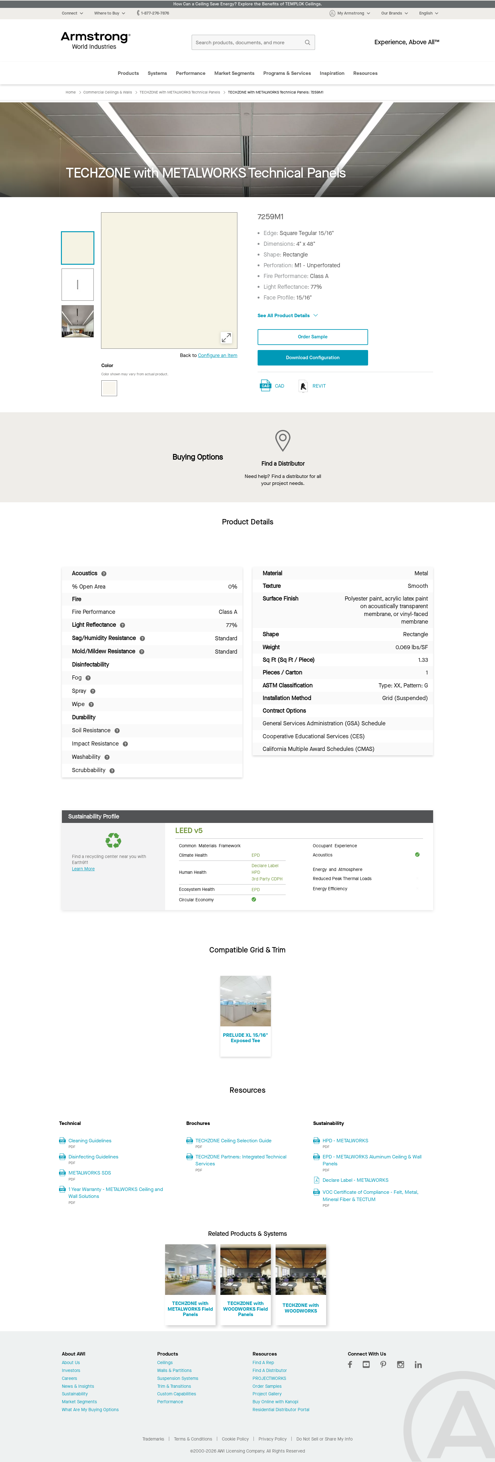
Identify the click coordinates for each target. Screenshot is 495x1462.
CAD (279, 386)
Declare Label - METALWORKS (356, 1180)
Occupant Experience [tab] (335, 845)
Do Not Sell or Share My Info (324, 1439)
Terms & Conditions (193, 1439)
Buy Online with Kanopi (275, 1402)
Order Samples (267, 1386)
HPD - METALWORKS (345, 1140)
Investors (71, 1371)
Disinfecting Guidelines (93, 1156)
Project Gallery (267, 1394)
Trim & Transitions (174, 1386)
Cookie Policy (235, 1439)
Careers (69, 1378)
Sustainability (75, 1394)
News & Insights (78, 1386)
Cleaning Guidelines (90, 1140)
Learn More (83, 869)
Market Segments (234, 73)
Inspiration (332, 73)
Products (128, 73)
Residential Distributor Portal (281, 1410)
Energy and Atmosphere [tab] (337, 869)
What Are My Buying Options (90, 1410)
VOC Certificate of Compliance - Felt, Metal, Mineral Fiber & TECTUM (371, 1195)
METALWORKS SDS (90, 1172)
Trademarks (153, 1439)
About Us (71, 1363)
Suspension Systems (177, 1378)
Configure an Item (217, 355)
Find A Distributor (270, 1371)
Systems (157, 73)
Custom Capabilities (176, 1394)
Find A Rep (263, 1363)
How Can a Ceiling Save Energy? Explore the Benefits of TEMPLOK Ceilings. (247, 4)
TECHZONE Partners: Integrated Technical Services (240, 1160)
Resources (365, 73)
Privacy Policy (273, 1439)
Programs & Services (287, 73)
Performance (191, 73)
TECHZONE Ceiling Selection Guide (233, 1140)
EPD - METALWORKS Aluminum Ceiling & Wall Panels (372, 1160)
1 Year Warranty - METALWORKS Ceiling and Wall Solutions (116, 1192)
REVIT (310, 387)
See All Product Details (288, 315)
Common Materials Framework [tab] (210, 845)
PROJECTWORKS (269, 1378)
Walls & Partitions (174, 1371)
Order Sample (312, 337)
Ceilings (165, 1363)
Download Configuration (313, 358)
